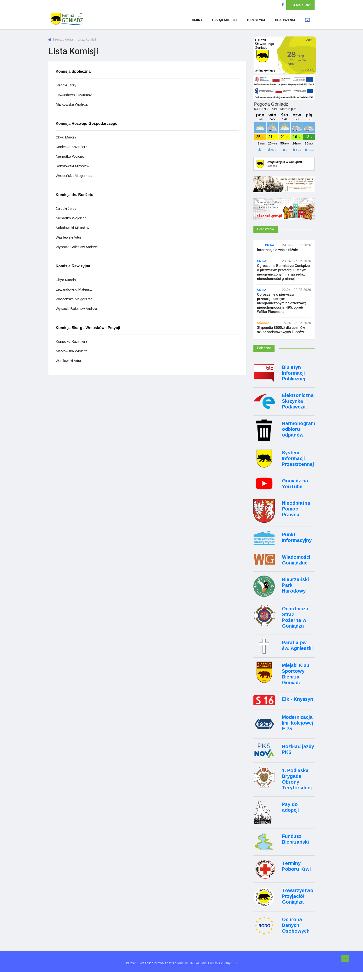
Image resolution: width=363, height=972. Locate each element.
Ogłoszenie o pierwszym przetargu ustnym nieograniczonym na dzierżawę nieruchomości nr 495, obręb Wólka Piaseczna (282, 303)
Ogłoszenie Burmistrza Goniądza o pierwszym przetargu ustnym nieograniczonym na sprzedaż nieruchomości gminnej (283, 272)
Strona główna (60, 39)
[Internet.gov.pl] (284, 215)
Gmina (197, 20)
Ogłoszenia (285, 20)
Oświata (263, 323)
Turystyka (255, 20)
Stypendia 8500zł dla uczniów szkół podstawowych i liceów (281, 330)
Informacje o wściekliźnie (277, 249)
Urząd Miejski (224, 20)
